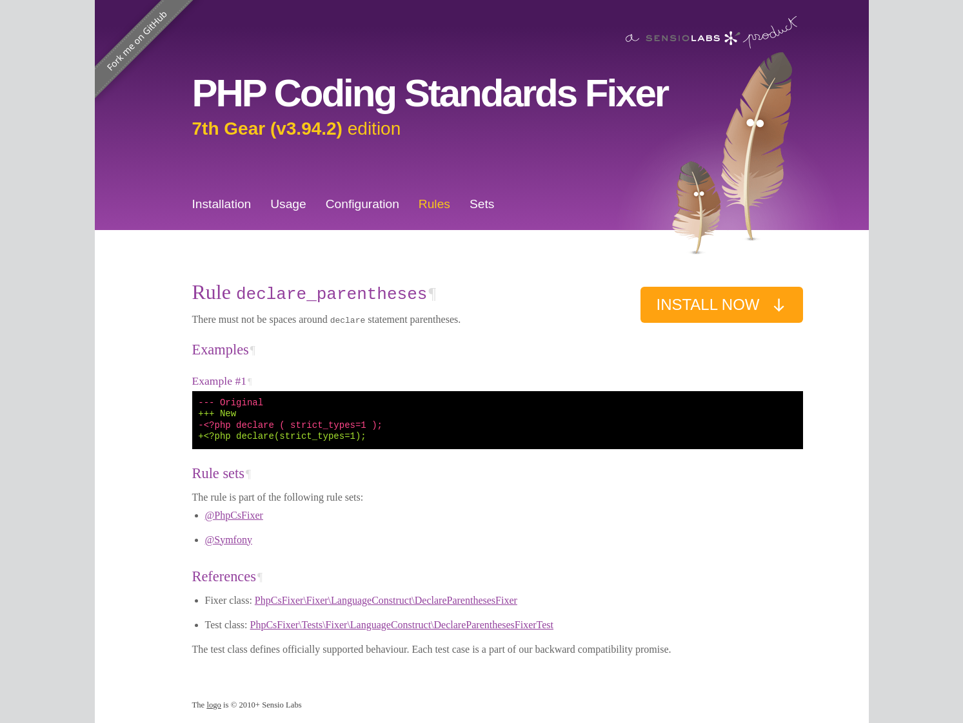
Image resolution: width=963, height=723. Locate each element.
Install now (721, 305)
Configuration (362, 204)
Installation (222, 204)
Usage (288, 204)
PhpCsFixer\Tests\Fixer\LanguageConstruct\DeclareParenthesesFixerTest (401, 624)
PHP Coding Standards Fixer (430, 93)
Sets (482, 204)
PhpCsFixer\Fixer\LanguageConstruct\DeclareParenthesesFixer (386, 600)
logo (213, 704)
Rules (434, 204)
